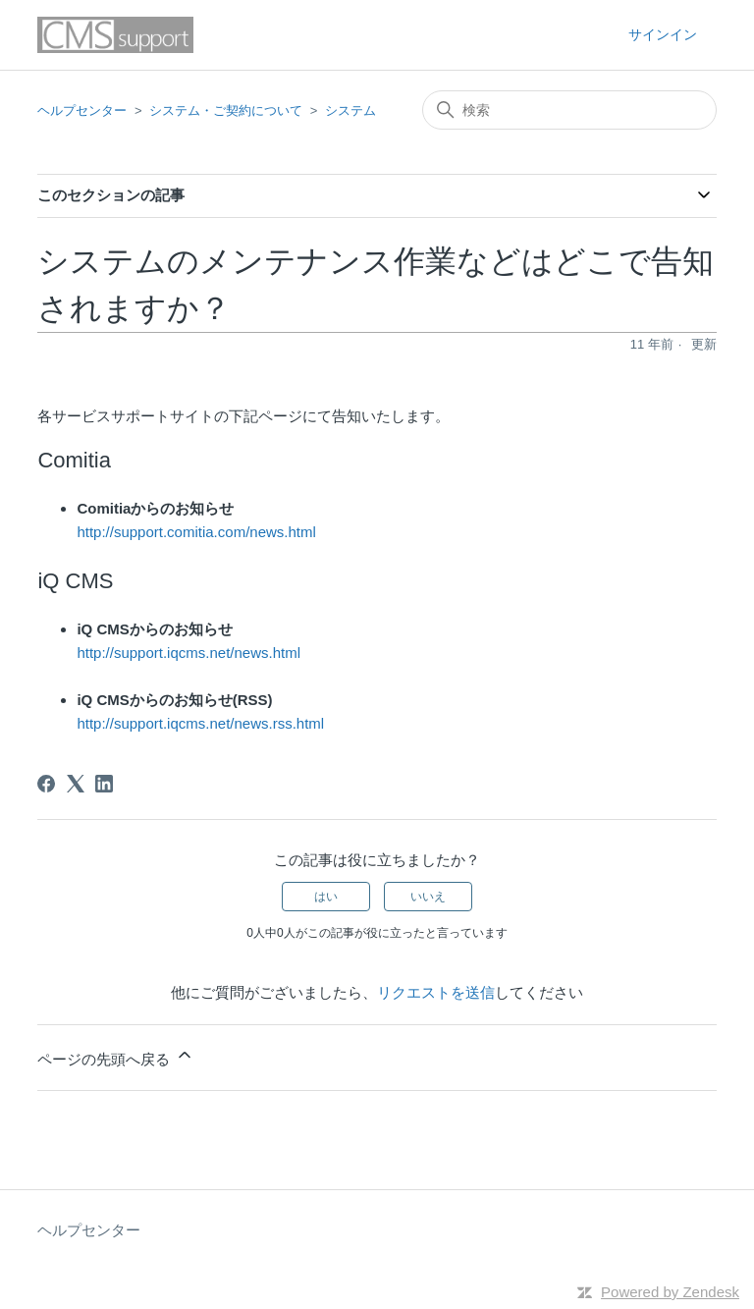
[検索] (569, 110)
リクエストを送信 (436, 992)
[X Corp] (75, 783)
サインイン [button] (662, 34)
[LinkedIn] (104, 783)
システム (350, 110)
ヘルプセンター (82, 110)
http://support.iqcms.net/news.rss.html (200, 723)
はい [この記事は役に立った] (326, 896)
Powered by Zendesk (670, 1291)
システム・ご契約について (225, 110)
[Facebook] (46, 783)
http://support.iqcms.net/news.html (188, 652)
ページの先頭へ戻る (115, 1056)
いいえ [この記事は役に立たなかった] (428, 896)
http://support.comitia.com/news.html (196, 531)
